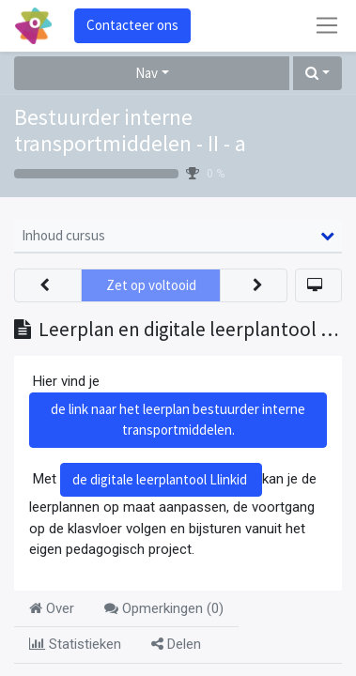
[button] (317, 73)
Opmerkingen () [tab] (164, 608)
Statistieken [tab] (75, 644)
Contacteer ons (132, 25)
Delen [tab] (176, 644)
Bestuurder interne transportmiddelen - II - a (130, 131)
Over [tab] (51, 608)
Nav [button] (146, 73)
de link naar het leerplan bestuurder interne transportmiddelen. (178, 419)
